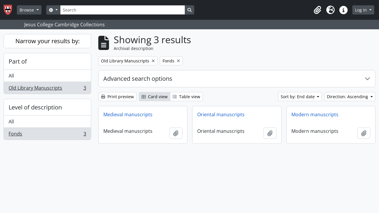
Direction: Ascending (348, 96)
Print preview (117, 96)
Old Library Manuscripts (47, 89)
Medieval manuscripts (127, 114)
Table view (186, 96)
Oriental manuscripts (221, 114)
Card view (155, 96)
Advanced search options (137, 79)
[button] (317, 10)
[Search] (122, 9)
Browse (27, 10)
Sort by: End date (298, 96)
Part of (18, 61)
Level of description (35, 107)
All (11, 75)
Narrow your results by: (47, 41)
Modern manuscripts (314, 114)
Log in (361, 10)
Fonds (47, 135)
